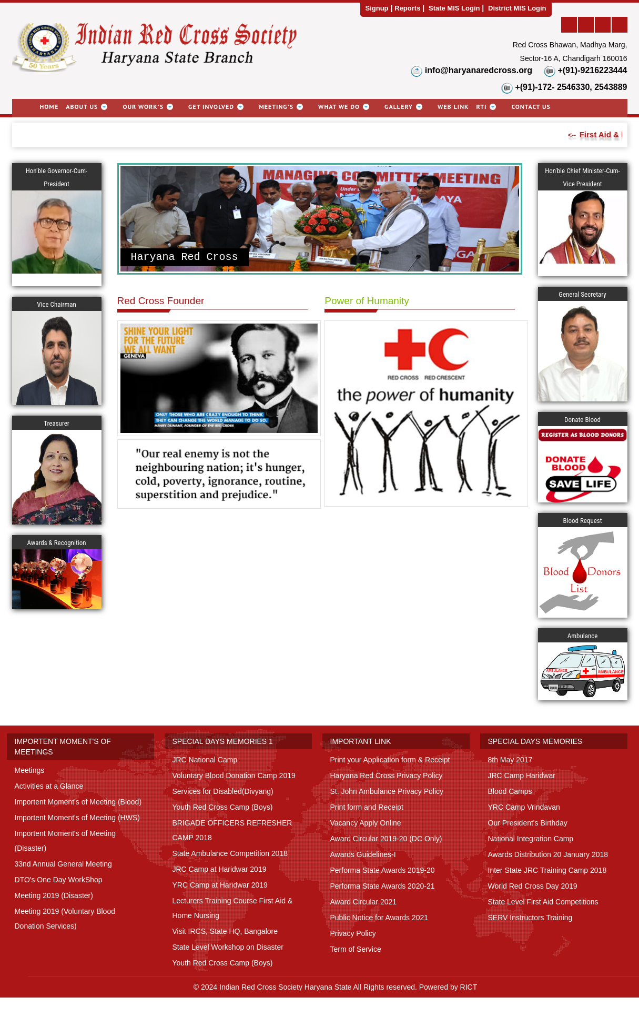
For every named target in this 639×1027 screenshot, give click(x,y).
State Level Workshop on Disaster (228, 947)
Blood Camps (510, 791)
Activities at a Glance (49, 786)
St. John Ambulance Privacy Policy (387, 791)
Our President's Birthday (527, 823)
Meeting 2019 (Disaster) (54, 895)
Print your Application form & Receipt (390, 760)
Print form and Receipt (366, 807)
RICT (469, 987)
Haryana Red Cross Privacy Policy (386, 775)
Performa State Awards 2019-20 (382, 870)
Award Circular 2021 (363, 902)
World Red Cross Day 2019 (532, 886)
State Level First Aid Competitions (543, 902)
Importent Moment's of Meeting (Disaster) (65, 840)
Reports (407, 8)
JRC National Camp (205, 760)
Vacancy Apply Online (365, 823)
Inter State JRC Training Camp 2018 (547, 870)
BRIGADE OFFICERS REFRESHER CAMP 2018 (232, 830)
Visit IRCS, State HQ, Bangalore (225, 931)
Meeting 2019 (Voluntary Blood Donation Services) (65, 918)
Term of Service (355, 949)
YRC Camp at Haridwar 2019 (220, 885)
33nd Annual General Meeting (63, 864)
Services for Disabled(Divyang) (223, 791)
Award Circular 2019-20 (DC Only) (386, 838)
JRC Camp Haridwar (521, 775)
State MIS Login (454, 8)
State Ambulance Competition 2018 (230, 853)
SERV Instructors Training (530, 917)
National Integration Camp (531, 838)
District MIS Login (517, 8)
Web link (453, 106)
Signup (377, 8)
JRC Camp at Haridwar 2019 (220, 869)
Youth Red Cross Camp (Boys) (223, 807)
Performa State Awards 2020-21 (382, 886)
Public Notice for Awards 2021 (379, 917)
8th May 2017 (510, 760)
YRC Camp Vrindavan (524, 807)
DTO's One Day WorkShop (59, 879)
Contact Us (530, 106)
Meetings (30, 770)
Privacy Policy (353, 933)
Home (49, 106)
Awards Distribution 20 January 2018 (548, 854)
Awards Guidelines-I (363, 854)
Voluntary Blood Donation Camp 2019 (234, 775)
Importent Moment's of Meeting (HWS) (77, 817)
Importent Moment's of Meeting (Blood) (78, 802)
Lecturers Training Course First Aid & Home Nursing (233, 908)
